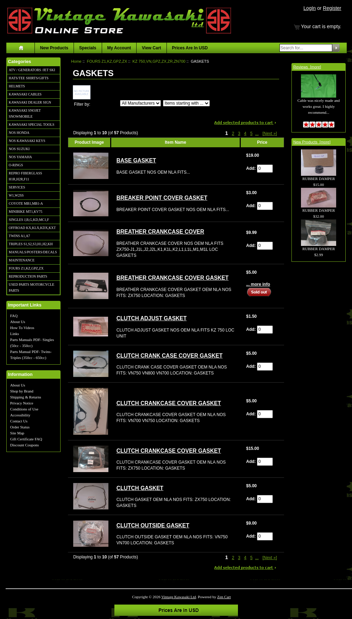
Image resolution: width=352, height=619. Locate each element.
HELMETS (17, 86)
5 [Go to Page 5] (251, 133)
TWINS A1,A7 (19, 236)
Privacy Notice (21, 403)
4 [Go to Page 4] (245, 133)
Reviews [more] (307, 67)
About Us (17, 322)
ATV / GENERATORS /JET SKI (32, 70)
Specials (87, 47)
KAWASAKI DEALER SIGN (30, 102)
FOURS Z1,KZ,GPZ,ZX (26, 268)
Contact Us (18, 421)
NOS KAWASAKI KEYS (27, 141)
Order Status (20, 427)
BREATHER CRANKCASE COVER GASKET (173, 278)
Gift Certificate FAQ (26, 439)
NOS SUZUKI (19, 149)
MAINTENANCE (21, 260)
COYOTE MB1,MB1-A (26, 203)
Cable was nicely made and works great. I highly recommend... (318, 98)
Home (76, 61)
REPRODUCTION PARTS (28, 276)
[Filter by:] (140, 103)
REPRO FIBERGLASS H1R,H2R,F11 (25, 176)
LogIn (309, 8)
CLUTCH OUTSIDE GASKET (153, 525)
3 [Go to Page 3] (239, 133)
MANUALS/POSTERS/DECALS (33, 252)
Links (14, 334)
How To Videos (22, 328)
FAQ (14, 316)
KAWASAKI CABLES (25, 94)
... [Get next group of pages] (257, 133)
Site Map (17, 433)
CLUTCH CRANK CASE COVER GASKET (170, 356)
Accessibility (20, 415)
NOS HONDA (19, 133)
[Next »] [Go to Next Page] (269, 133)
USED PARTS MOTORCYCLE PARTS (31, 287)
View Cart (151, 47)
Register (332, 8)
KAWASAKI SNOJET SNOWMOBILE (25, 113)
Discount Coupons (24, 445)
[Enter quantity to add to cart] (265, 169)
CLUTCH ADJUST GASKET (152, 318)
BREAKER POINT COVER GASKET (162, 198)
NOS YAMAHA (20, 157)
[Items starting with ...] (186, 103)
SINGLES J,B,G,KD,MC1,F (29, 220)
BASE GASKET (136, 160)
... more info (258, 284)
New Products (54, 47)
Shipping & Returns (25, 397)
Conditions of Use (24, 409)
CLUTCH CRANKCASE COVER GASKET (169, 403)
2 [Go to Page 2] (233, 133)
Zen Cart (224, 597)
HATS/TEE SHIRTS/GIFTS (29, 78)
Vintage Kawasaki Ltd (178, 597)
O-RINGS (16, 165)
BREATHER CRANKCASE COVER (160, 232)
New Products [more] (312, 142)
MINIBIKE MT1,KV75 (26, 211)
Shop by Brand (21, 391)
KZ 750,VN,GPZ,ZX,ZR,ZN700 (158, 61)
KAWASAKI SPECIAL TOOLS (32, 124)
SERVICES (17, 187)
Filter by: (82, 104)
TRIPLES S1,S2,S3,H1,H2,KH (31, 244)
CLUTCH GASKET (140, 488)
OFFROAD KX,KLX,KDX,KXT (32, 228)
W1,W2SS (16, 195)
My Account (119, 47)
